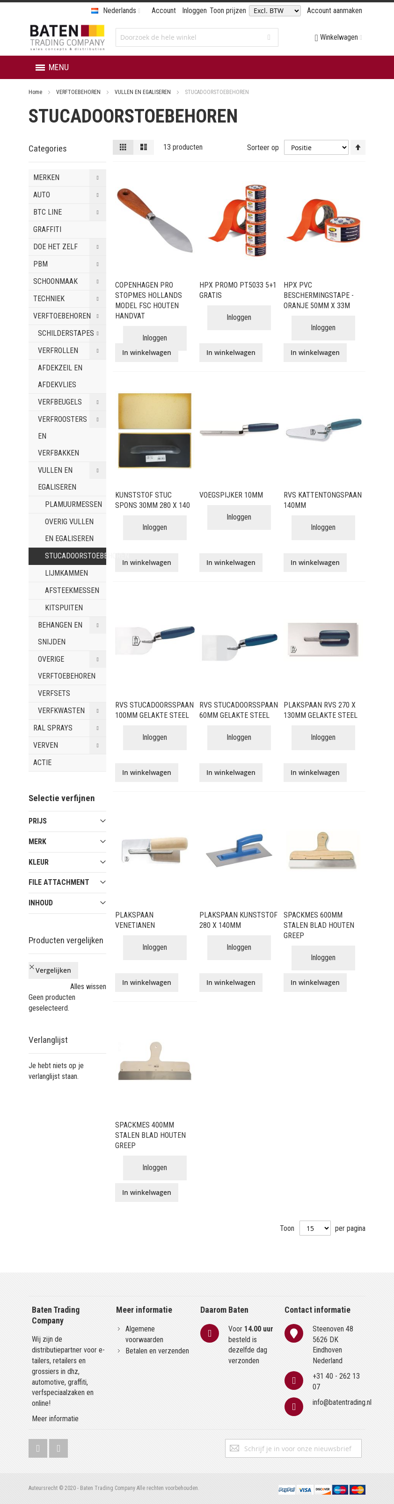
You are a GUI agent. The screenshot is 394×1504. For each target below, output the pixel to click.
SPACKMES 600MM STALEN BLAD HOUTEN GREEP (319, 925)
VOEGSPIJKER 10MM (231, 495)
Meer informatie (55, 1418)
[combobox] (197, 37)
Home (36, 92)
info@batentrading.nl (342, 1402)
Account (164, 10)
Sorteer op (263, 147)
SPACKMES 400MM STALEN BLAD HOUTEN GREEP (150, 1135)
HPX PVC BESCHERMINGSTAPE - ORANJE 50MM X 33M (319, 295)
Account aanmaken (334, 10)
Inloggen (194, 10)
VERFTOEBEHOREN (79, 92)
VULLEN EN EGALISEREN (143, 92)
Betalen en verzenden (157, 1350)
